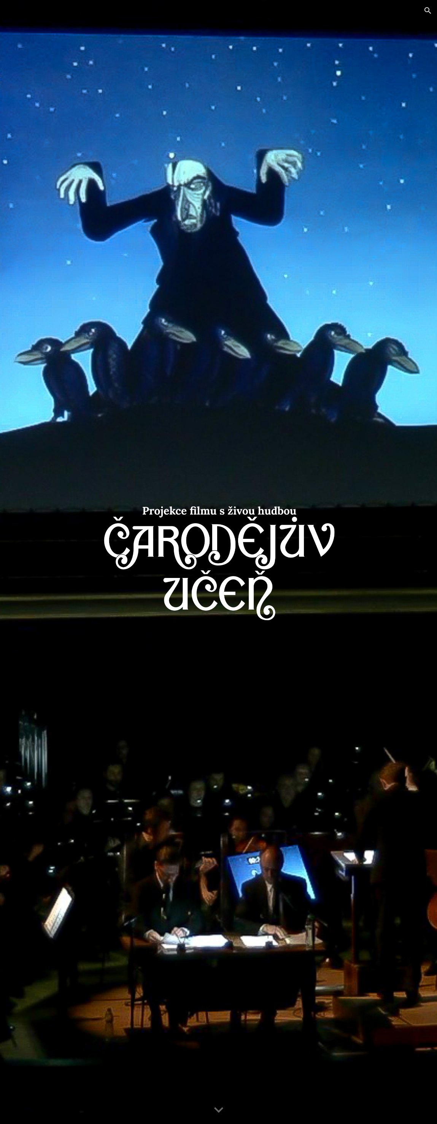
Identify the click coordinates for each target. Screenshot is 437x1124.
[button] (428, 11)
